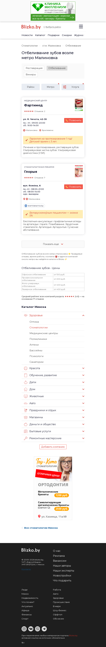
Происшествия (61, 602)
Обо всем (58, 618)
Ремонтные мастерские (42, 438)
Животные (34, 396)
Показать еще (53, 244)
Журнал (79, 35)
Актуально (27, 606)
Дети (30, 382)
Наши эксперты (63, 570)
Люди (24, 589)
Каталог (40, 35)
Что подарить (62, 580)
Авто (30, 403)
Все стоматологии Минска (40, 527)
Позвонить (75, 120)
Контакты (26, 569)
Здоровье (33, 315)
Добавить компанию (53, 446)
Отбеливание (57, 68)
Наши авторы (62, 565)
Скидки (67, 35)
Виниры (31, 74)
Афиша (25, 610)
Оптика (34, 321)
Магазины (33, 417)
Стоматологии (30, 45)
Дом (29, 389)
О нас (57, 550)
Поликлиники (38, 338)
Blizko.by (73, 635)
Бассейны (36, 350)
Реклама (59, 555)
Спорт (25, 618)
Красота (32, 368)
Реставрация (34, 68)
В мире (57, 606)
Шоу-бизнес (59, 610)
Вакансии (59, 560)
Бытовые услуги (37, 431)
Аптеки (34, 344)
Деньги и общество (40, 424)
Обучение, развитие (40, 375)
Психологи (36, 356)
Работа (57, 589)
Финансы (27, 614)
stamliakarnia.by (34, 205)
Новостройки (62, 575)
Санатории (36, 361)
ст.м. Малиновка (51, 45)
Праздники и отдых (40, 410)
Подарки (54, 35)
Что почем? (28, 602)
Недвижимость (30, 598)
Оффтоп (57, 614)
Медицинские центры (44, 333)
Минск (25, 594)
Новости (27, 35)
